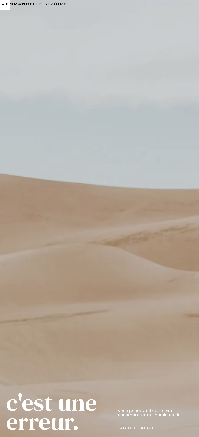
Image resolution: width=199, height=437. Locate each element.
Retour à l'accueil (137, 428)
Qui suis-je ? (165, 6)
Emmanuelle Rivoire (36, 7)
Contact (187, 6)
